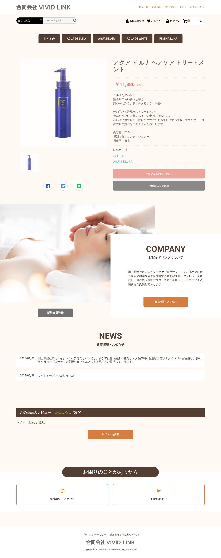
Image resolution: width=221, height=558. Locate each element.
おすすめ (49, 38)
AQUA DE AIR (106, 38)
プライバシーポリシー (94, 534)
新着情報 (156, 7)
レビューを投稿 (110, 434)
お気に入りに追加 (159, 186)
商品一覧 (143, 7)
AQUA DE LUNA (76, 38)
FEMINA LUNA (168, 38)
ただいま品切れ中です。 (159, 173)
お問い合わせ (197, 7)
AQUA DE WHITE (137, 38)
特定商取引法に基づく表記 (124, 534)
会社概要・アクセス (176, 7)
